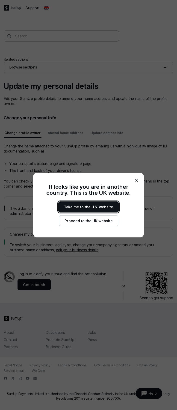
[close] (136, 180)
